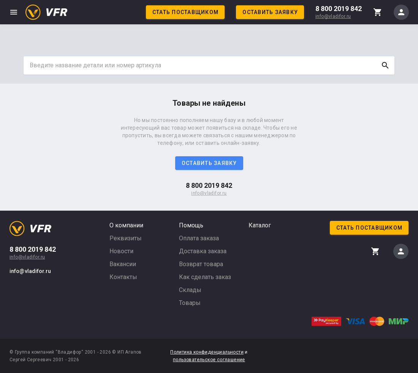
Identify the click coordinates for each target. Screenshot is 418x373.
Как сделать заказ (205, 277)
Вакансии (122, 264)
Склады (190, 290)
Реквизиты (125, 238)
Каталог (260, 225)
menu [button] (13, 12)
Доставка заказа (202, 251)
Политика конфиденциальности (207, 352)
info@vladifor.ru (333, 16)
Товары (190, 302)
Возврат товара (201, 264)
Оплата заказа (199, 238)
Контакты (123, 277)
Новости (121, 251)
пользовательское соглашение (209, 359)
